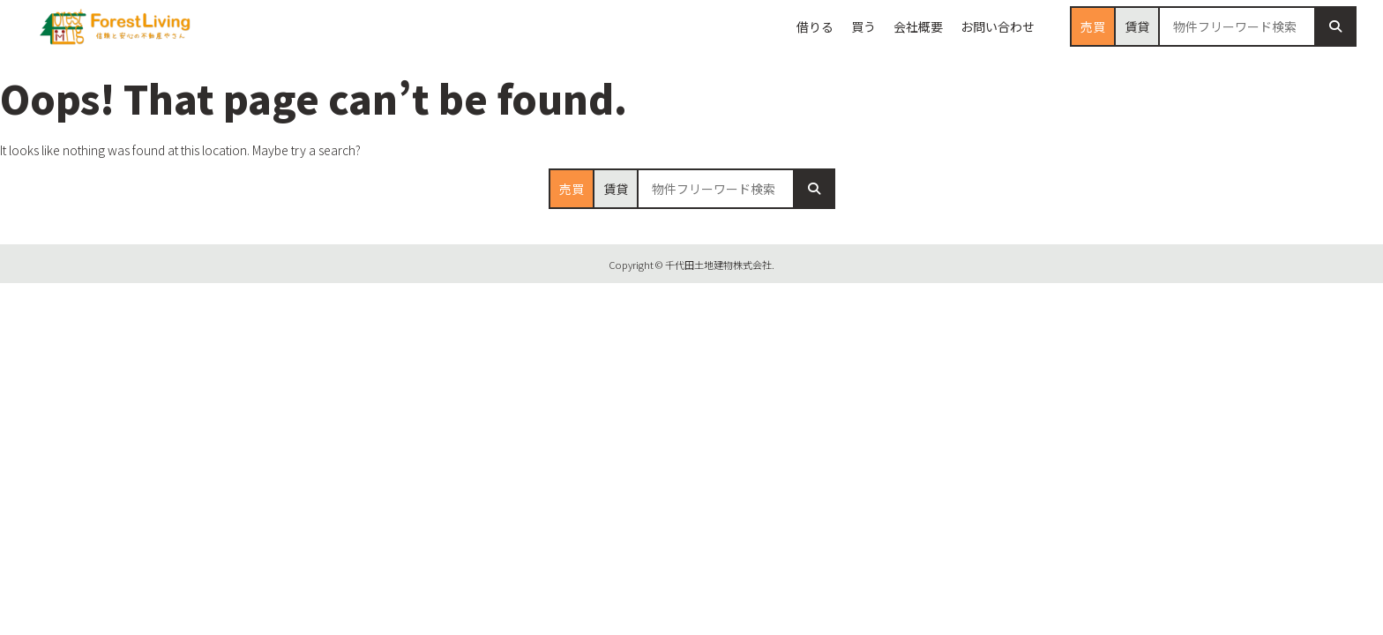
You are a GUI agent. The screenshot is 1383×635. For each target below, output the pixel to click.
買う (863, 26)
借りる (815, 26)
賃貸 (1137, 26)
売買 (1092, 26)
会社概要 (918, 26)
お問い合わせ (998, 26)
